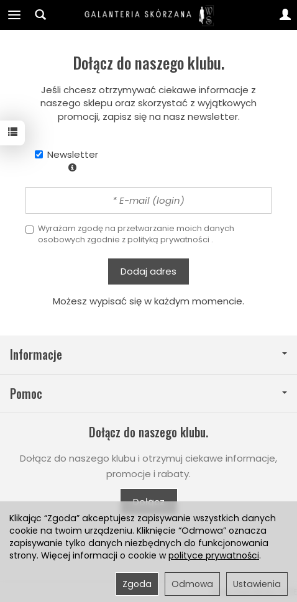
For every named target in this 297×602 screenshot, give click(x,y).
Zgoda (137, 584)
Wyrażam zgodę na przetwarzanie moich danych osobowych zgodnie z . (129, 234)
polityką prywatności (168, 239)
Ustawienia (257, 584)
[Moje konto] (285, 15)
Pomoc (148, 394)
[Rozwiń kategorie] (14, 15)
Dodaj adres (148, 271)
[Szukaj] (40, 15)
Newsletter (66, 159)
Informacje (148, 354)
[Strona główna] (148, 15)
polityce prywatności (213, 555)
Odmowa (192, 584)
